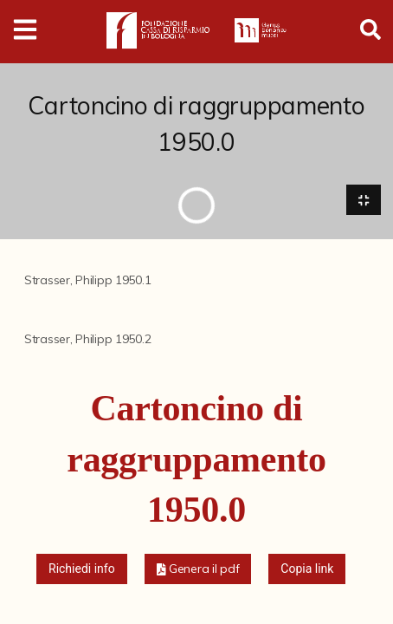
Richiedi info (81, 568)
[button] (198, 569)
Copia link (306, 568)
